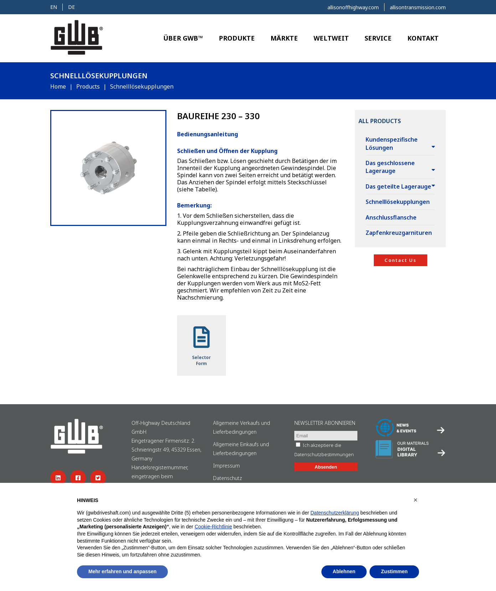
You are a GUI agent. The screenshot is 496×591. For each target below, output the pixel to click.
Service (378, 38)
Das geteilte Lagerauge (398, 186)
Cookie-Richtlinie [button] (213, 526)
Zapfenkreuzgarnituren (399, 233)
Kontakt (423, 38)
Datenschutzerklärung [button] (334, 513)
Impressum (226, 465)
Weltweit (331, 38)
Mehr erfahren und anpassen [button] (122, 571)
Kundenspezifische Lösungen (392, 143)
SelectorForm (201, 345)
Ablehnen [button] (344, 571)
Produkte (237, 38)
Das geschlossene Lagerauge (390, 167)
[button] (415, 500)
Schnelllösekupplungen (398, 202)
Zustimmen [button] (394, 571)
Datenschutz (227, 478)
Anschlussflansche (391, 217)
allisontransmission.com (418, 7)
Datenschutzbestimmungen (324, 454)
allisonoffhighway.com (353, 7)
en (53, 7)
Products (88, 86)
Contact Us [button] (400, 260)
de (71, 7)
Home (58, 86)
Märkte (284, 38)
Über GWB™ (183, 38)
